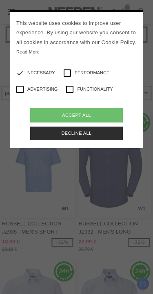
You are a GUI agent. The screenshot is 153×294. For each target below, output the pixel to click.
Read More (28, 51)
